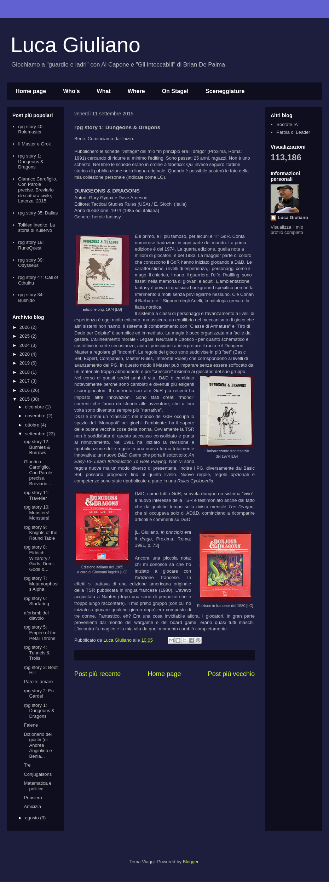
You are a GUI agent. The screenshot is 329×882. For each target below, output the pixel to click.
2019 (25, 363)
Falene (31, 725)
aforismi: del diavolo (36, 615)
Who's (71, 91)
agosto (32, 817)
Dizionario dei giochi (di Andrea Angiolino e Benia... (38, 745)
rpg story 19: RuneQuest (31, 245)
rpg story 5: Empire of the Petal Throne (40, 632)
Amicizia (32, 806)
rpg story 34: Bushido (31, 297)
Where (136, 91)
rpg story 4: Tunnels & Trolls (37, 653)
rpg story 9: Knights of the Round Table (40, 533)
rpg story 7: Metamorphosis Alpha (41, 583)
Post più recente (97, 673)
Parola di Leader (293, 132)
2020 (25, 354)
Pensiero (33, 797)
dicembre (35, 407)
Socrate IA (287, 124)
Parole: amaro (38, 681)
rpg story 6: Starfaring (36, 601)
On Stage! (175, 91)
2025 (25, 336)
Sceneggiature (225, 91)
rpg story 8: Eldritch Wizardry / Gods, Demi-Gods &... (39, 558)
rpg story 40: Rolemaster (31, 129)
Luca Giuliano (75, 45)
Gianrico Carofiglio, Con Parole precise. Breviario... (38, 472)
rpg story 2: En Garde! (39, 693)
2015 (25, 399)
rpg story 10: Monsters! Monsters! (36, 512)
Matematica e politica (37, 785)
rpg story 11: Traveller (36, 495)
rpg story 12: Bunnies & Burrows (37, 447)
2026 (25, 327)
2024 (25, 345)
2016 (25, 390)
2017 (25, 381)
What (104, 91)
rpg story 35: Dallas (38, 213)
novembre (36, 415)
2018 (25, 372)
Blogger (190, 861)
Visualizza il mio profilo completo (287, 229)
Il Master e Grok (34, 144)
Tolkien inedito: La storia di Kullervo (36, 227)
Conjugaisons (38, 774)
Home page (31, 91)
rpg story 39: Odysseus (31, 262)
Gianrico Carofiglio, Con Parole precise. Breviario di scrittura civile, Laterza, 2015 (37, 190)
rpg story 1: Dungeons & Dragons (31, 161)
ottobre (33, 425)
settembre (36, 433)
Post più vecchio (231, 673)
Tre (27, 765)
